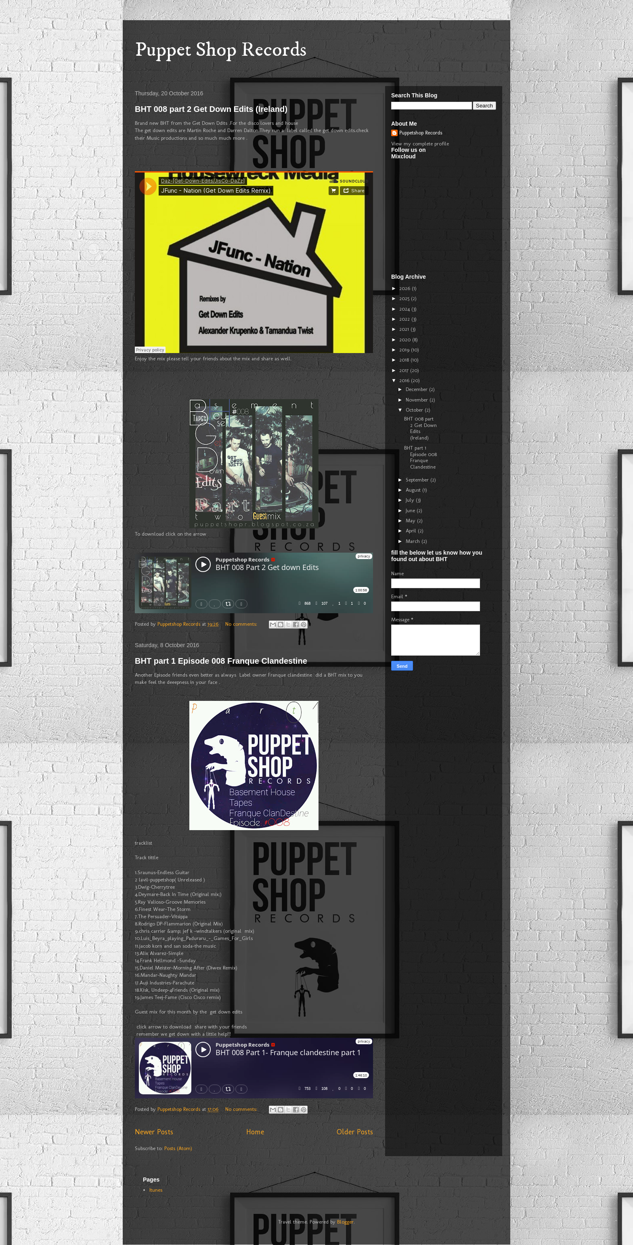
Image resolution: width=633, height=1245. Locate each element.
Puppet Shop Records (220, 50)
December (417, 389)
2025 (405, 298)
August (414, 490)
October (415, 410)
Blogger (345, 1222)
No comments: (242, 624)
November (418, 400)
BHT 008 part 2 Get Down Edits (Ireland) (211, 109)
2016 (405, 380)
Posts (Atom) (178, 1148)
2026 (405, 288)
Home (255, 1131)
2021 (405, 329)
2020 (405, 339)
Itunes (155, 1190)
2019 (405, 350)
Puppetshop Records (420, 133)
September (418, 480)
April (412, 531)
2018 (405, 360)
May (411, 520)
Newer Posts (154, 1131)
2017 (404, 370)
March (413, 541)
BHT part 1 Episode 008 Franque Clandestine (221, 660)
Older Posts (355, 1131)
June (411, 510)
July (411, 500)
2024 (405, 309)
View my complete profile (420, 144)
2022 (405, 319)
